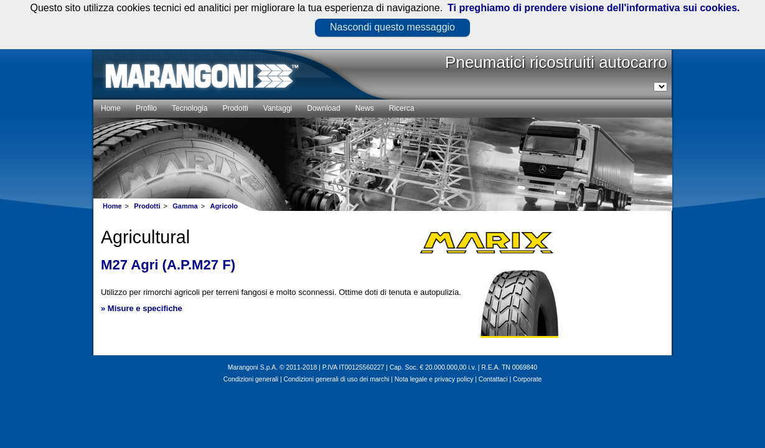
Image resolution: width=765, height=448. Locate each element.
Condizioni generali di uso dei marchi (337, 379)
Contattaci (493, 379)
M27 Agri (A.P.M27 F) (168, 265)
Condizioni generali (250, 379)
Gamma (184, 206)
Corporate (527, 379)
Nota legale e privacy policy (434, 379)
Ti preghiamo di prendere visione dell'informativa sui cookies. (593, 7)
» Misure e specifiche (141, 308)
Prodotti (147, 206)
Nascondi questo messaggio (392, 27)
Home (112, 206)
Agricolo (224, 206)
